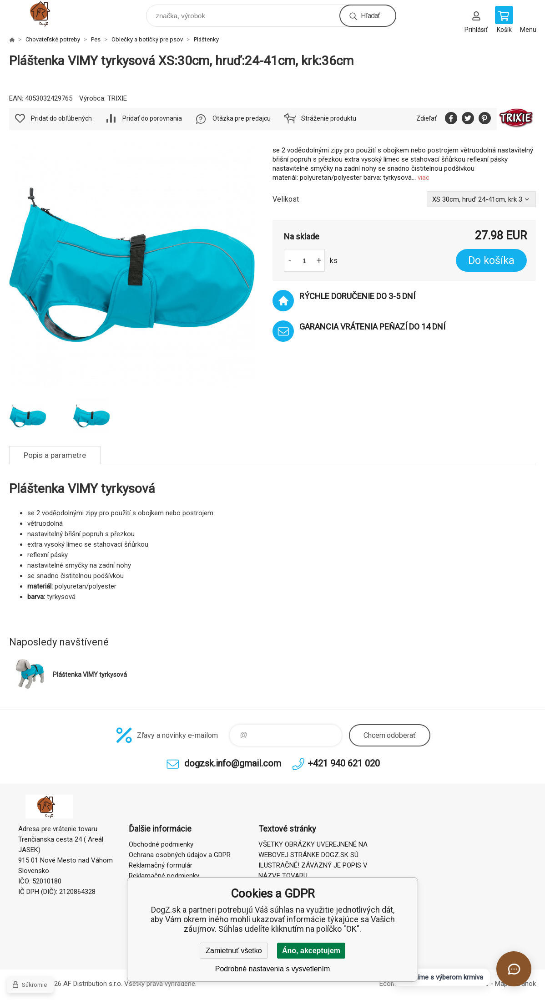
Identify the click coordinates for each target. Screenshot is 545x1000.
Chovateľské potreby (52, 39)
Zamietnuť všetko (234, 950)
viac (423, 177)
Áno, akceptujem (311, 950)
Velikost (285, 199)
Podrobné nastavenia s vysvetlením (272, 969)
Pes (96, 39)
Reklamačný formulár (160, 865)
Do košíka (491, 260)
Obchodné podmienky (161, 844)
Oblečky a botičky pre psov (147, 39)
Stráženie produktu (328, 118)
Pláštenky (206, 39)
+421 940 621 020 (344, 763)
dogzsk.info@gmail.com (232, 763)
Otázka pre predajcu (241, 118)
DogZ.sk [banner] (49, 13)
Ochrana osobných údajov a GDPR (180, 855)
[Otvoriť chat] (513, 968)
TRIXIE (117, 98)
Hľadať (370, 15)
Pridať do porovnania (152, 118)
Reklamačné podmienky (164, 876)
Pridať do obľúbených (61, 118)
